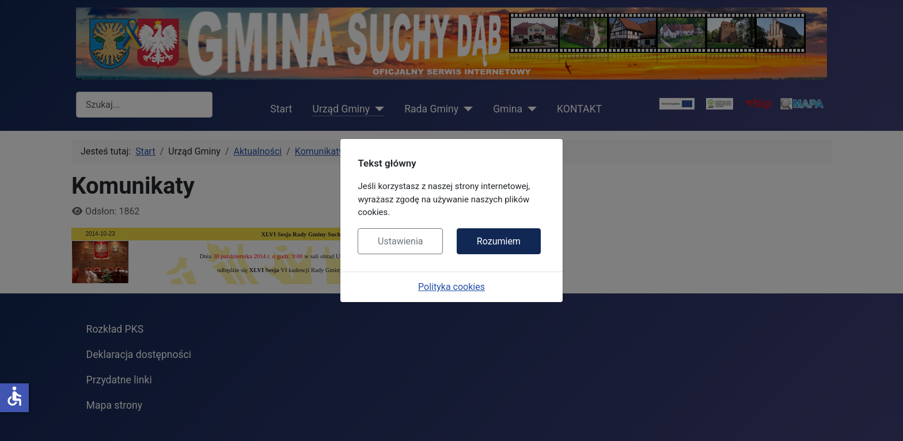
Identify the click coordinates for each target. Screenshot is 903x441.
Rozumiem (499, 241)
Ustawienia (400, 241)
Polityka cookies (451, 286)
